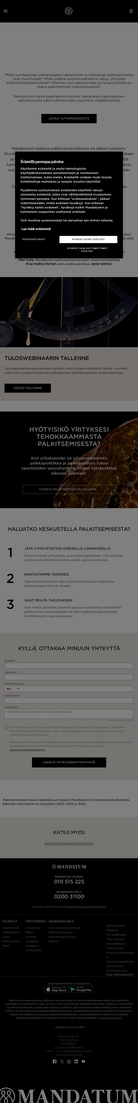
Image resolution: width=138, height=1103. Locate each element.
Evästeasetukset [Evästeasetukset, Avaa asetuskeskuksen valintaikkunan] (33, 239)
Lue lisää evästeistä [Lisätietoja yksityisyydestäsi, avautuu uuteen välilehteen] (36, 229)
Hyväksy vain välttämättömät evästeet (87, 249)
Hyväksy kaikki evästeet (88, 239)
